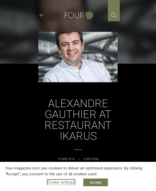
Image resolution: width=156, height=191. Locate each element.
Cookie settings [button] (61, 182)
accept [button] (95, 182)
